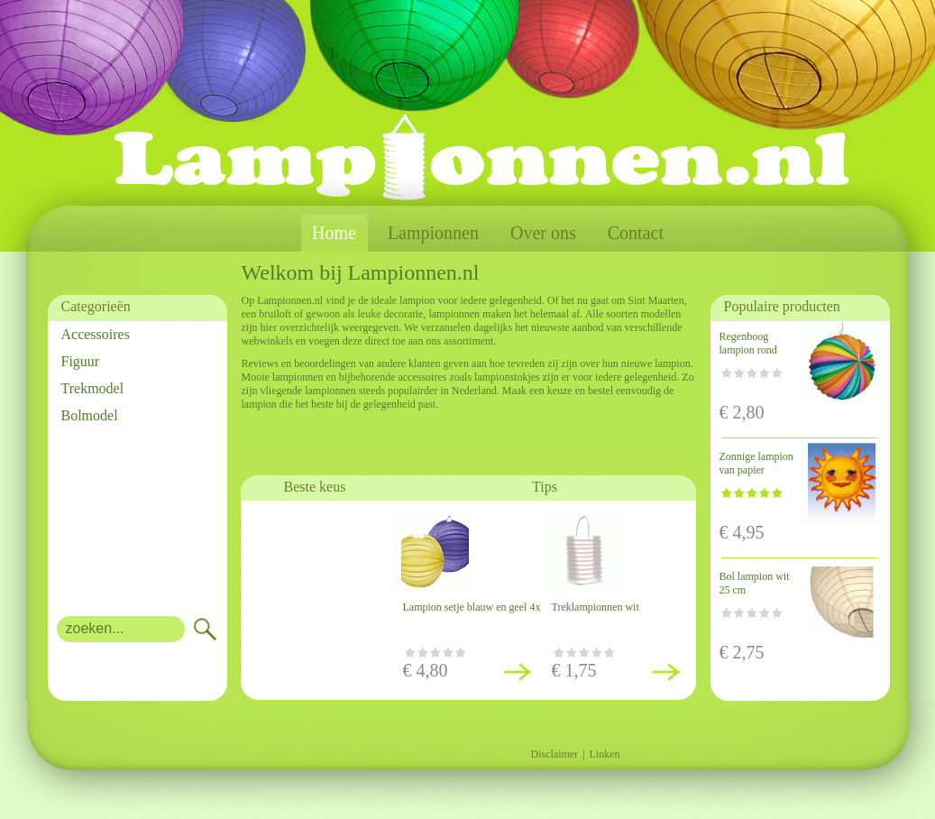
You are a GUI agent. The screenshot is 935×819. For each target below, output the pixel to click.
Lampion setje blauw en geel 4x (472, 607)
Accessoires (95, 334)
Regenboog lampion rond (748, 343)
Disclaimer (554, 754)
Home (334, 233)
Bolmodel (89, 415)
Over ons (543, 233)
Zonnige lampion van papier (756, 463)
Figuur (80, 361)
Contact (636, 233)
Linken (605, 754)
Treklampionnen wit (595, 607)
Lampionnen (433, 233)
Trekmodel (92, 388)
